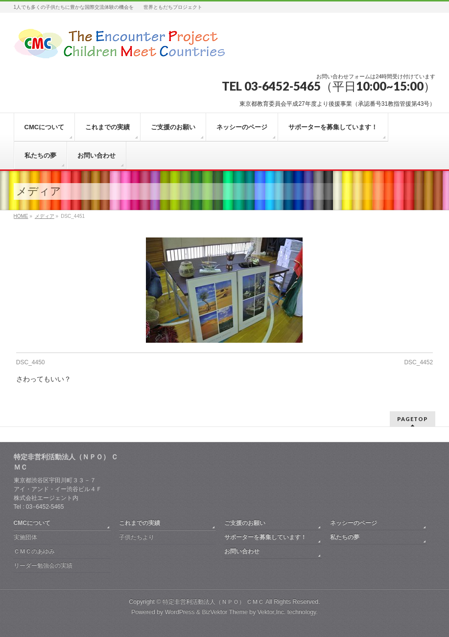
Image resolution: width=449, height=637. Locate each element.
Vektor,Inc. (272, 612)
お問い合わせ (242, 551)
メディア (44, 216)
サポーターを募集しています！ (265, 537)
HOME (21, 216)
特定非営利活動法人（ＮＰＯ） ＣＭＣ (213, 601)
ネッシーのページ (353, 522)
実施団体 (25, 537)
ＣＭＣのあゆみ (34, 551)
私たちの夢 (344, 537)
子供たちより (136, 537)
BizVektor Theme (225, 612)
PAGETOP (412, 419)
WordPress (180, 612)
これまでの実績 (139, 522)
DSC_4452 (418, 362)
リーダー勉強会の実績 (43, 565)
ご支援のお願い (244, 522)
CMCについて (32, 522)
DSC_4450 (30, 362)
